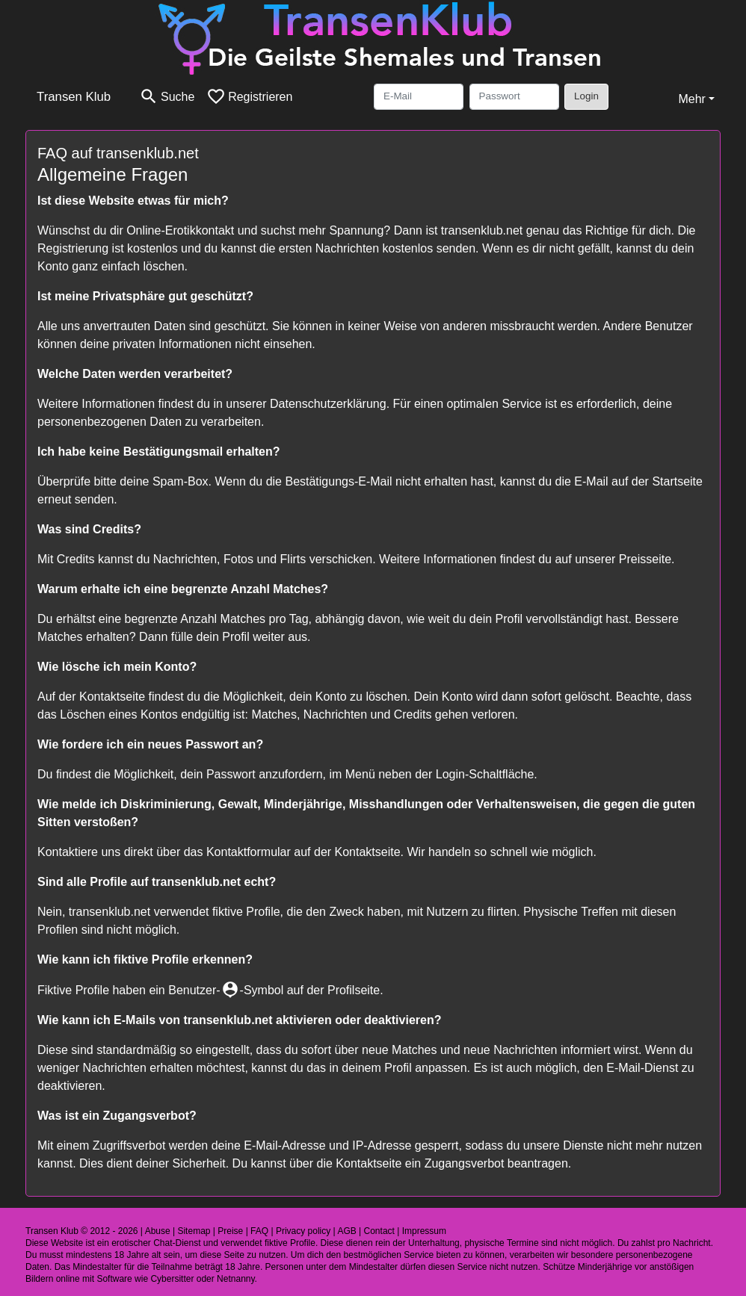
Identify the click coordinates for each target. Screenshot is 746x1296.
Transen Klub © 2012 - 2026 (81, 1231)
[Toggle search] (166, 97)
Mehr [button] (691, 99)
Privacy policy (303, 1231)
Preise (230, 1231)
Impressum (424, 1231)
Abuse (157, 1231)
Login (586, 96)
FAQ (259, 1231)
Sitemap (193, 1231)
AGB (346, 1231)
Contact (379, 1231)
